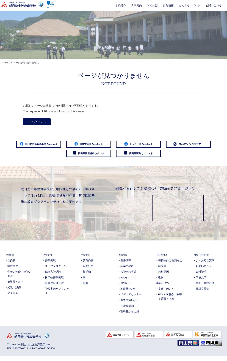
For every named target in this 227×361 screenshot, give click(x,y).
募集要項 (50, 263)
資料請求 (201, 275)
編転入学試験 (53, 275)
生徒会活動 (127, 309)
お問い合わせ (214, 5)
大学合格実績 (128, 275)
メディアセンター (131, 297)
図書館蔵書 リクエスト (178, 156)
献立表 (162, 269)
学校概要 (12, 269)
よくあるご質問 (205, 263)
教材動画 (163, 275)
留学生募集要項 (54, 280)
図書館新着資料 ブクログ (113, 156)
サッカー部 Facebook (178, 146)
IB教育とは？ (15, 284)
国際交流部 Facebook (113, 146)
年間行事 (88, 269)
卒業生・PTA (164, 286)
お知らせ (125, 286)
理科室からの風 (129, 314)
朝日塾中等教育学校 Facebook (49, 146)
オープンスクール (55, 269)
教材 (161, 280)
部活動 (87, 275)
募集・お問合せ (203, 257)
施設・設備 (14, 290)
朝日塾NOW (127, 292)
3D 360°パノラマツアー (49, 156)
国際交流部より (129, 303)
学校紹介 (120, 5)
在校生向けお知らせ (170, 263)
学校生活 (152, 5)
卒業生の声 (127, 269)
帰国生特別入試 (54, 286)
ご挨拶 (11, 263)
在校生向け (163, 257)
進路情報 (168, 5)
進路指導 (125, 263)
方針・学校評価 (205, 286)
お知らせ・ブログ (189, 5)
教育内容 (88, 263)
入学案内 (136, 5)
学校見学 (201, 280)
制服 (85, 286)
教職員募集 (202, 292)
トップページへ (39, 122)
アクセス (12, 296)
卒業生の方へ (166, 292)
